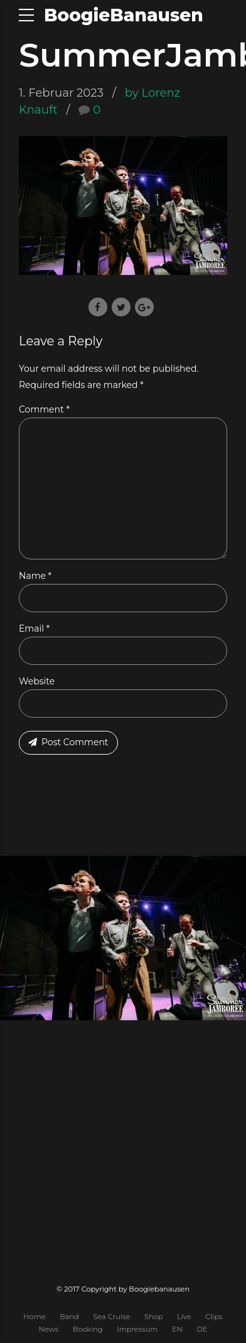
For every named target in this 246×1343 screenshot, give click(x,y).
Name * (35, 575)
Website (37, 681)
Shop (153, 1316)
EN (177, 1329)
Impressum (137, 1329)
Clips (213, 1316)
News (48, 1329)
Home (34, 1316)
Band (69, 1316)
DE (201, 1329)
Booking (88, 1329)
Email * (34, 628)
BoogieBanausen (123, 15)
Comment (44, 409)
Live (184, 1316)
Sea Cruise (111, 1316)
